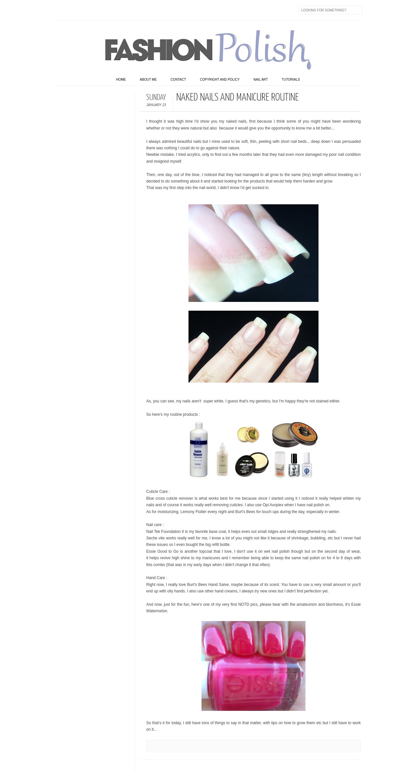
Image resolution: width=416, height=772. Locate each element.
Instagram (100, 10)
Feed (168, 10)
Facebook (59, 10)
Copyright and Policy (220, 79)
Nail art (261, 79)
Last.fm (141, 10)
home (121, 79)
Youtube (113, 10)
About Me (148, 79)
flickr (86, 10)
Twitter (72, 10)
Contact (178, 79)
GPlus (127, 10)
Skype (154, 10)
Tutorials (291, 79)
